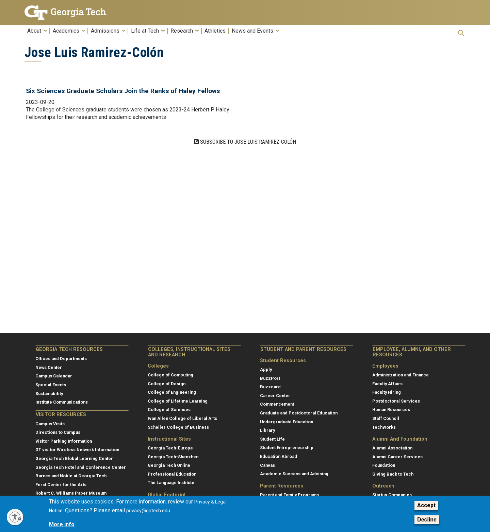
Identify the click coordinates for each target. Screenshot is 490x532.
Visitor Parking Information (63, 441)
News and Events (252, 31)
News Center (48, 367)
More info (62, 524)
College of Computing (170, 374)
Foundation (383, 465)
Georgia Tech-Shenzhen (173, 456)
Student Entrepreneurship (286, 447)
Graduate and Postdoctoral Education (299, 412)
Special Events (50, 384)
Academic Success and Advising (294, 473)
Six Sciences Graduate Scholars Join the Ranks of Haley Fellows (123, 91)
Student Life (272, 439)
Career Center (275, 395)
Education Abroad (278, 456)
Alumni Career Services (397, 456)
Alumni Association (392, 447)
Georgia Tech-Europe (170, 447)
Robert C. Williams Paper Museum (71, 493)
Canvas (267, 465)
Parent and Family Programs (289, 494)
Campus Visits (50, 423)
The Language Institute (171, 482)
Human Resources (391, 409)
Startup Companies (392, 494)
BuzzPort (270, 378)
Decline (427, 519)
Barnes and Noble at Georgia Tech (71, 475)
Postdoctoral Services (396, 401)
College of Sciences (169, 409)
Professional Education (172, 474)
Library (267, 430)
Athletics (215, 31)
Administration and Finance (400, 374)
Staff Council (385, 418)
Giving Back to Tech (392, 474)
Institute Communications (61, 402)
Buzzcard (270, 386)
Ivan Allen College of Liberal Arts (182, 418)
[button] (461, 33)
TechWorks (384, 427)
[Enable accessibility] (15, 517)
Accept (426, 505)
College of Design (166, 383)
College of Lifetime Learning (178, 401)
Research (181, 31)
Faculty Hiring (386, 392)
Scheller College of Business (178, 427)
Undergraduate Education (286, 421)
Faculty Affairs (387, 383)
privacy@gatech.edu (148, 510)
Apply (266, 369)
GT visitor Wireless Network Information (77, 449)
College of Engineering (172, 392)
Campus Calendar (53, 375)
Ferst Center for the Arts (60, 484)
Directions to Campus (57, 432)
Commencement (277, 404)
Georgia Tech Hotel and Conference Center (80, 467)
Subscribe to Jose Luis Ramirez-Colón (247, 142)
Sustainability (49, 393)
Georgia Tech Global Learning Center (74, 458)
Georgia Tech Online (169, 465)
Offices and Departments (61, 358)
